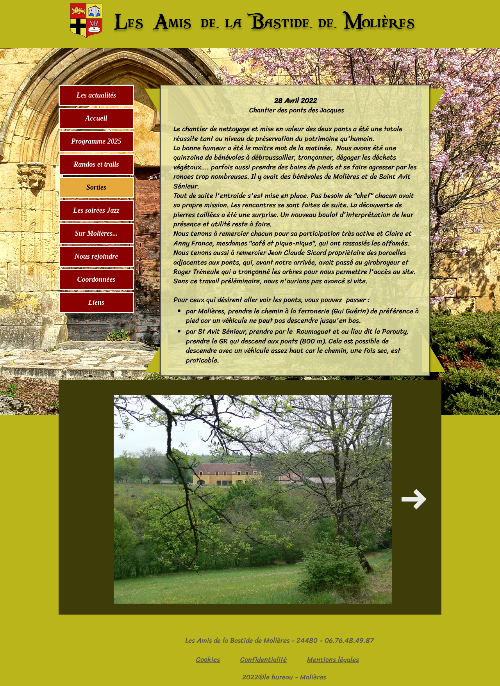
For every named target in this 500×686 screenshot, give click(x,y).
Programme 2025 (96, 141)
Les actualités (96, 95)
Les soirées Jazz (96, 210)
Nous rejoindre (96, 256)
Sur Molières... (96, 233)
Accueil (96, 118)
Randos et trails (96, 164)
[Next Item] (414, 499)
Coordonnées (96, 279)
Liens (96, 302)
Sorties (96, 187)
